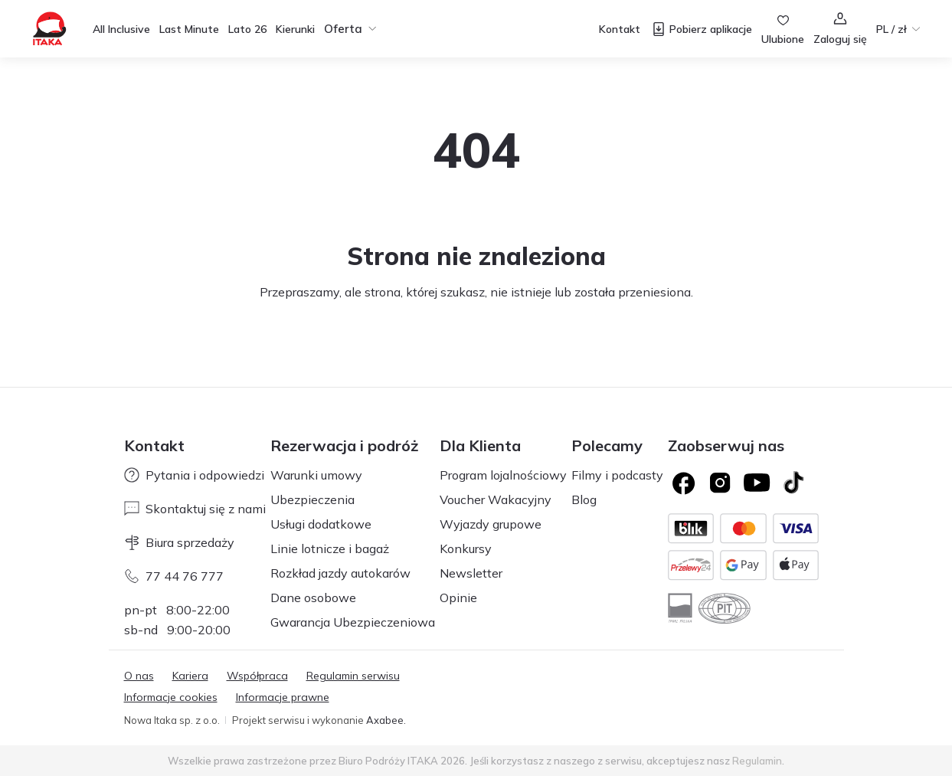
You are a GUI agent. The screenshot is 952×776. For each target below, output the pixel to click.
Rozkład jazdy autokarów (340, 573)
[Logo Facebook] (683, 482)
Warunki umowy (316, 475)
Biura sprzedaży (179, 542)
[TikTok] (793, 482)
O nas (139, 676)
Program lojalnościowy (503, 475)
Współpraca (257, 676)
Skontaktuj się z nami (195, 508)
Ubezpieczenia (312, 499)
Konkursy (466, 548)
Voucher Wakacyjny (495, 499)
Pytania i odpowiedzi (194, 475)
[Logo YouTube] (756, 482)
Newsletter (471, 573)
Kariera (190, 676)
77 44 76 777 (174, 576)
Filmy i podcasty (617, 475)
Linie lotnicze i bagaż (329, 548)
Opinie (458, 597)
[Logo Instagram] (720, 482)
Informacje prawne (282, 697)
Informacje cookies (171, 697)
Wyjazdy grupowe (490, 524)
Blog (584, 499)
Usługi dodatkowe (320, 524)
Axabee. (386, 720)
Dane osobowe (313, 597)
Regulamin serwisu (353, 676)
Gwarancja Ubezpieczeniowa (352, 622)
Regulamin (757, 761)
